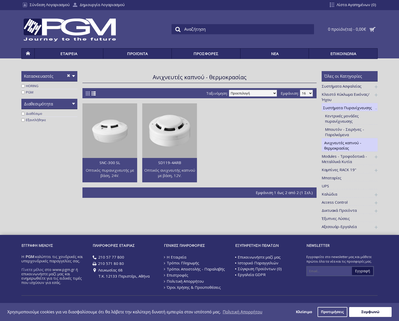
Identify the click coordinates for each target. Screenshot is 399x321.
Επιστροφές (176, 275)
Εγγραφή (362, 270)
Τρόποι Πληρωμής (181, 262)
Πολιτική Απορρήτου (184, 281)
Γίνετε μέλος (32, 269)
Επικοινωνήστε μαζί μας (258, 257)
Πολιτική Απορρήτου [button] (242, 312)
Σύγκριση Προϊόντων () (258, 268)
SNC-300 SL (109, 162)
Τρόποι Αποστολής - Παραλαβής (194, 268)
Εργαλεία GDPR (250, 274)
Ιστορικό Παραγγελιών (256, 262)
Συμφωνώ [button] (370, 311)
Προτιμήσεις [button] (332, 311)
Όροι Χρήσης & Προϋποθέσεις (192, 287)
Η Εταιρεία (175, 257)
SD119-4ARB (169, 162)
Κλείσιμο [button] (304, 311)
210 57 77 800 (108, 257)
